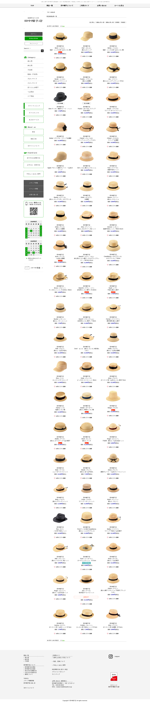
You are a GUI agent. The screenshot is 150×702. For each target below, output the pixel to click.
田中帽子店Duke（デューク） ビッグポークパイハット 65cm (86, 378)
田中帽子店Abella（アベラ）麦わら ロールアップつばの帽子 (60, 439)
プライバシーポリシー (58, 672)
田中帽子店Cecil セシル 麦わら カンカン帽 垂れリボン (86, 348)
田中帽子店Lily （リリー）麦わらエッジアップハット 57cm (113, 79)
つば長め (31, 92)
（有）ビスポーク (69, 683)
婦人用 (30, 61)
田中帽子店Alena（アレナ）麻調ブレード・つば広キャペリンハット (113, 470)
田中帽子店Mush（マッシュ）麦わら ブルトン (113, 499)
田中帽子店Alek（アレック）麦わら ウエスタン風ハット (60, 558)
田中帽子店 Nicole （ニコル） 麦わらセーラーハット (60, 79)
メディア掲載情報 (29, 680)
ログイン (34, 34)
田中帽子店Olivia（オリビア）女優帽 (87, 197)
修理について (29, 674)
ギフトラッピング (34, 106)
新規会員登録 (33, 38)
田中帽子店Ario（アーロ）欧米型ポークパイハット (86, 590)
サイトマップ (56, 674)
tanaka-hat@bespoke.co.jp (64, 687)
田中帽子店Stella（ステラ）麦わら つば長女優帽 (113, 348)
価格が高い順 (110, 22)
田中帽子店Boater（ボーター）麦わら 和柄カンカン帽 (86, 407)
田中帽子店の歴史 (30, 667)
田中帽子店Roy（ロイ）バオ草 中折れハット (60, 529)
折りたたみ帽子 (33, 87)
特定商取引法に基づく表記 (60, 669)
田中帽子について (67, 5)
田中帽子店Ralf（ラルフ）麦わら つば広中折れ (60, 348)
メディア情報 (33, 183)
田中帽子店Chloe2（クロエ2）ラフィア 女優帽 (113, 138)
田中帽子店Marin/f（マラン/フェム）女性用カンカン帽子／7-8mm (86, 319)
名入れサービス (34, 119)
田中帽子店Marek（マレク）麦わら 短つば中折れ (86, 470)
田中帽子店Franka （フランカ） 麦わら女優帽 (86, 79)
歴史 (33, 132)
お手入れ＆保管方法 (31, 672)
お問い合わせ (102, 5)
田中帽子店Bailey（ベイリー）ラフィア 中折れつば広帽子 (113, 529)
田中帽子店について (29, 665)
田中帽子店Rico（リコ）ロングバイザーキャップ (60, 378)
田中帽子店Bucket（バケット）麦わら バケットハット (60, 319)
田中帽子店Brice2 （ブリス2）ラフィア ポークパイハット (113, 108)
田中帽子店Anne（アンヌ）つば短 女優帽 (60, 256)
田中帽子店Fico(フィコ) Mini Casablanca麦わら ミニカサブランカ (86, 529)
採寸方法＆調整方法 (33, 158)
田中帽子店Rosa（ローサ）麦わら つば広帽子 (113, 558)
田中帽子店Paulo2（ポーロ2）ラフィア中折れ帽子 (87, 108)
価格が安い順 (100, 22)
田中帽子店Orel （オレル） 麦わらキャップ (87, 48)
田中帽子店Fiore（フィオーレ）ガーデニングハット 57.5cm (86, 558)
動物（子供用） (33, 74)
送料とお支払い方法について (61, 657)
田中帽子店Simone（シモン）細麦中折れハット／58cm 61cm (113, 227)
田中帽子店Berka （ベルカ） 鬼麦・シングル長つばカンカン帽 (113, 48)
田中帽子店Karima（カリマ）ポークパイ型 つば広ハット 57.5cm (60, 625)
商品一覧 (50, 5)
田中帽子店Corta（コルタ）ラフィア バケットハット (87, 499)
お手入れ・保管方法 (33, 165)
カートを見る (119, 5)
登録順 (123, 22)
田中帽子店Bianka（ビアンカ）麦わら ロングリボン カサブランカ (60, 197)
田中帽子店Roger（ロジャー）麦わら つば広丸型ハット (60, 590)
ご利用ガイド (84, 5)
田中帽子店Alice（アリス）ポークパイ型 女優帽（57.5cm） (113, 625)
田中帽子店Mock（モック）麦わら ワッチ (86, 439)
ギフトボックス (34, 113)
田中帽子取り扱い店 (29, 683)
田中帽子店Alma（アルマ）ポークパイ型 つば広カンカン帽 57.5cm (113, 378)
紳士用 (30, 65)
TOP (32, 5)
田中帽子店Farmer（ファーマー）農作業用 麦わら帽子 (113, 319)
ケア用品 (31, 96)
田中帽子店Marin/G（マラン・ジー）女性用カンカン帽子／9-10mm (86, 288)
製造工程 (34, 139)
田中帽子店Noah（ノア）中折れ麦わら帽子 (113, 288)
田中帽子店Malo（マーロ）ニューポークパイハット (60, 470)
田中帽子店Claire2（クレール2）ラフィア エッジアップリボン (86, 138)
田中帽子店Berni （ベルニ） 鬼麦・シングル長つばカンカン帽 (60, 48)
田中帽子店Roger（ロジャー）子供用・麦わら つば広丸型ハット (113, 439)
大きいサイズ (32, 78)
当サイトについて (33, 146)
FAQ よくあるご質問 (33, 174)
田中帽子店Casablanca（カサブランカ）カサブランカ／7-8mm (113, 256)
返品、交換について (59, 661)
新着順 (117, 22)
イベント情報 (33, 188)
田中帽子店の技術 (30, 669)
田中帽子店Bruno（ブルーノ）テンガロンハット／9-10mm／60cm (60, 288)
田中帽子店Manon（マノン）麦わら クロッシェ (113, 197)
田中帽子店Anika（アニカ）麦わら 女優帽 (60, 227)
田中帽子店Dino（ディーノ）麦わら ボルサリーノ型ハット (86, 227)
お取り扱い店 (33, 194)
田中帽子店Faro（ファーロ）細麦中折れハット (113, 167)
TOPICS (26, 678)
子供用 (30, 70)
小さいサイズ (32, 83)
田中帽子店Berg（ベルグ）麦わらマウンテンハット (60, 499)
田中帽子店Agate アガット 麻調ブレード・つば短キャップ (60, 167)
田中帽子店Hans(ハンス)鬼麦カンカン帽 (60, 407)
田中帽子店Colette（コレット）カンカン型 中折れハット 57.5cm (86, 625)
